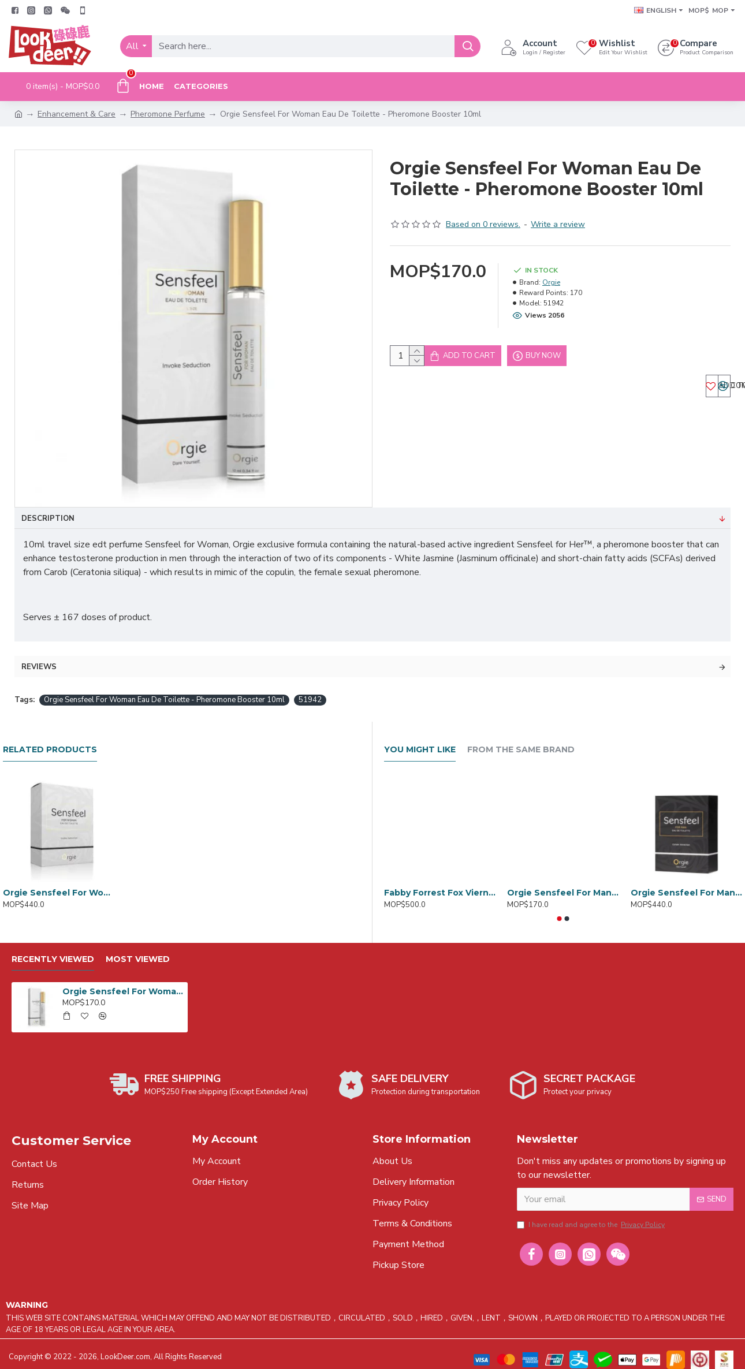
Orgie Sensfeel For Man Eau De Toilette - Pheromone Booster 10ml (563, 881)
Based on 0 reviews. (483, 224)
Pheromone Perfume (168, 114)
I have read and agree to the (591, 1216)
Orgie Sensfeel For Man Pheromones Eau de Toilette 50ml (686, 881)
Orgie (551, 282)
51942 (310, 688)
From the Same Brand (521, 738)
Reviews (39, 655)
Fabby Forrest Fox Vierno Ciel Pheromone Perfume (440, 881)
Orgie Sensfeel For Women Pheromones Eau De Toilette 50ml (58, 881)
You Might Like (420, 738)
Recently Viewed (53, 948)
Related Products (50, 738)
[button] (559, 907)
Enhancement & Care (77, 114)
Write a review (558, 224)
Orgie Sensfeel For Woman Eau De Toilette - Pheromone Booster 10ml (164, 688)
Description (47, 518)
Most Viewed (138, 948)
